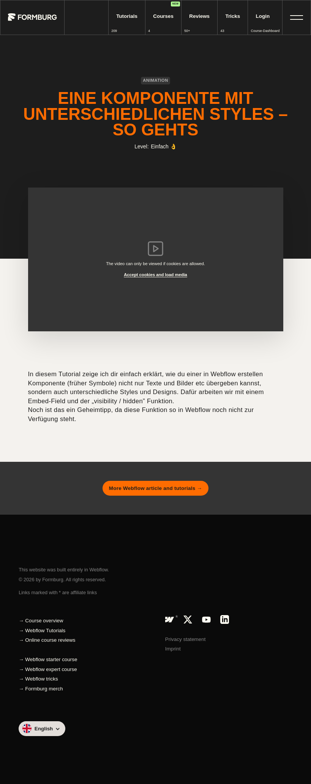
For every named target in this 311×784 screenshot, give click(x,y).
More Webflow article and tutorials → (155, 488)
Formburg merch (44, 689)
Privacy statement (185, 639)
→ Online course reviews (47, 640)
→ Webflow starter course (48, 659)
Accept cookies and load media (155, 274)
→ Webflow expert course (48, 669)
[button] (297, 17)
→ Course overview (41, 620)
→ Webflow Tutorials (42, 630)
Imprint (173, 649)
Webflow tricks (41, 679)
